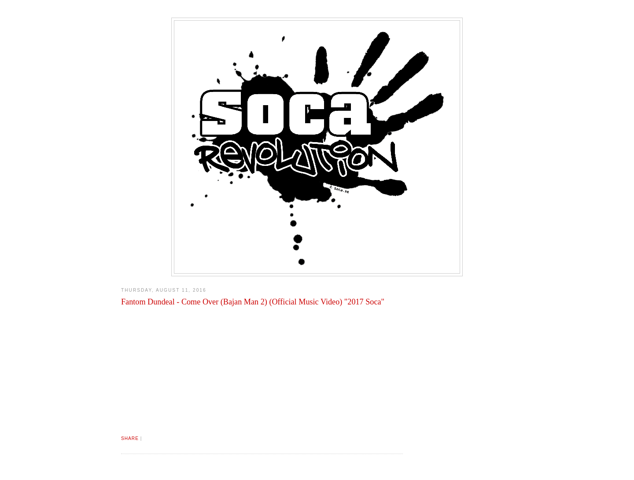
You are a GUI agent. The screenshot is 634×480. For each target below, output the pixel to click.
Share (130, 438)
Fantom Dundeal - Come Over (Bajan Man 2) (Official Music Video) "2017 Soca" (252, 301)
